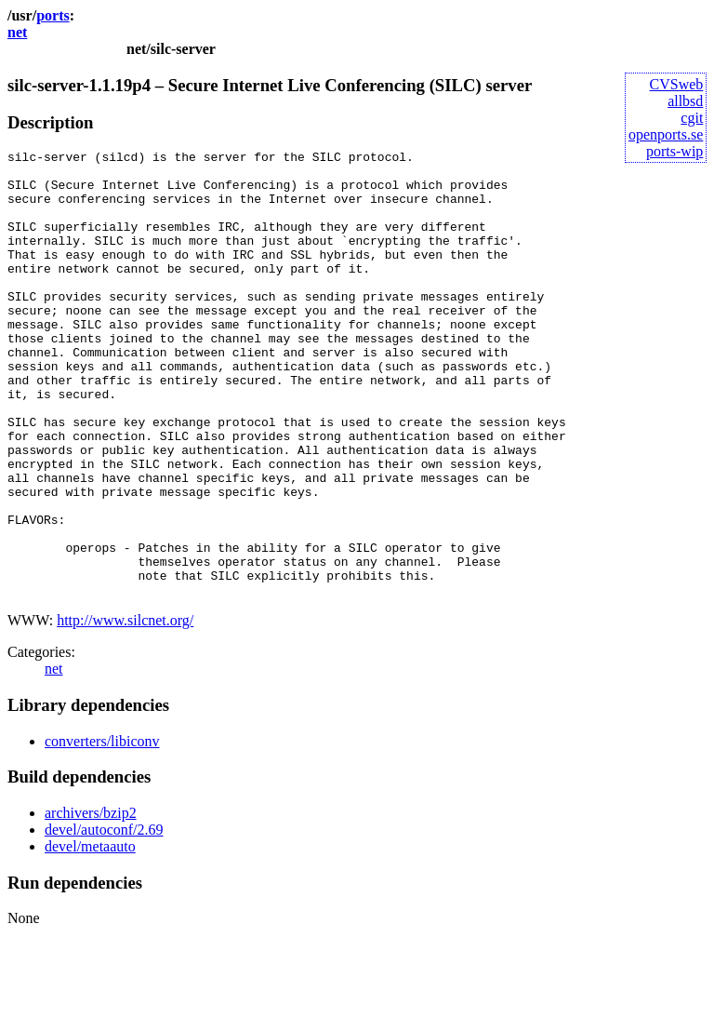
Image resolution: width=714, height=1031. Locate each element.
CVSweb (677, 84)
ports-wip (674, 151)
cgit (692, 118)
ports (53, 15)
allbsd (685, 101)
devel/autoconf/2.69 (104, 919)
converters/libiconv (102, 830)
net (17, 32)
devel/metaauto (90, 936)
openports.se (665, 134)
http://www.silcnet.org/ (125, 709)
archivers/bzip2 (91, 902)
